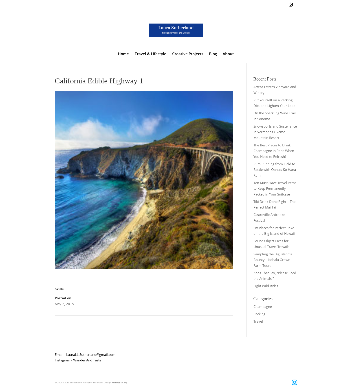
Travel (258, 321)
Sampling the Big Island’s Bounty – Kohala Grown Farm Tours (272, 260)
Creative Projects (187, 54)
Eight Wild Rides (265, 286)
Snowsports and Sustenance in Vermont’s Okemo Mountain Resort (275, 132)
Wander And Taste (87, 360)
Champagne (262, 306)
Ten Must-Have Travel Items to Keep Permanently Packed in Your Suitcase (274, 188)
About (228, 54)
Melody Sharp (119, 382)
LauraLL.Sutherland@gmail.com (90, 354)
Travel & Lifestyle (150, 54)
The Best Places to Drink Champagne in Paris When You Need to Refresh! (273, 151)
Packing (259, 314)
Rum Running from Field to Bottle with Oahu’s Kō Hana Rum (274, 170)
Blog (213, 54)
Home (123, 54)
